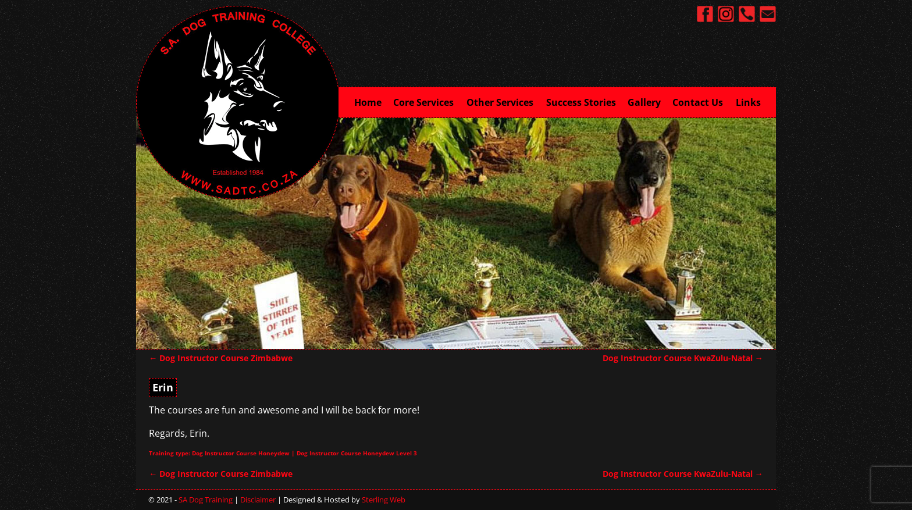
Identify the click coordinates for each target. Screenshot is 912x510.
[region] (456, 232)
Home (368, 102)
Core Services (427, 101)
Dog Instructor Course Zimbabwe (221, 357)
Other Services (503, 101)
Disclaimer (258, 499)
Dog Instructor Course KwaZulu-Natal (683, 357)
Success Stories (581, 102)
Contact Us (701, 101)
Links (748, 102)
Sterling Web (383, 499)
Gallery (644, 102)
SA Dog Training (206, 499)
